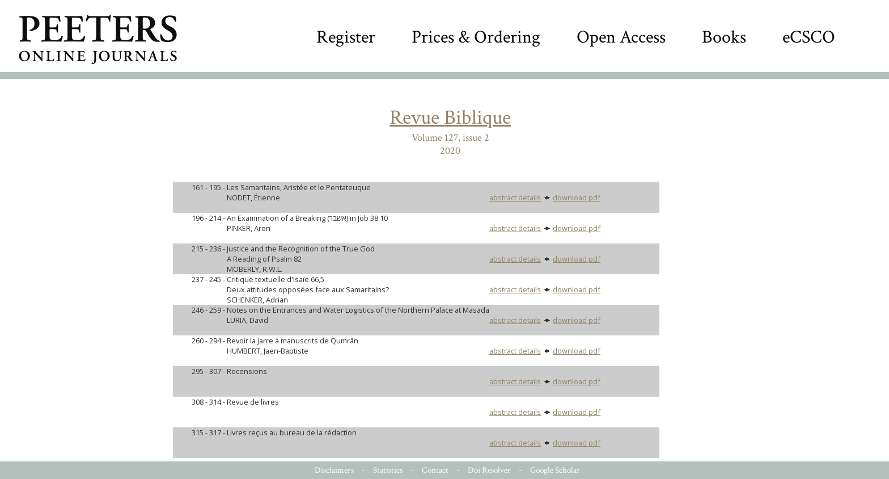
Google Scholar (555, 470)
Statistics (388, 470)
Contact (435, 470)
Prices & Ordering (476, 37)
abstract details (515, 197)
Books (724, 37)
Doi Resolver (489, 470)
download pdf (576, 197)
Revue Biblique (450, 117)
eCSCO (808, 37)
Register (345, 37)
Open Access (621, 37)
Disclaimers (334, 470)
